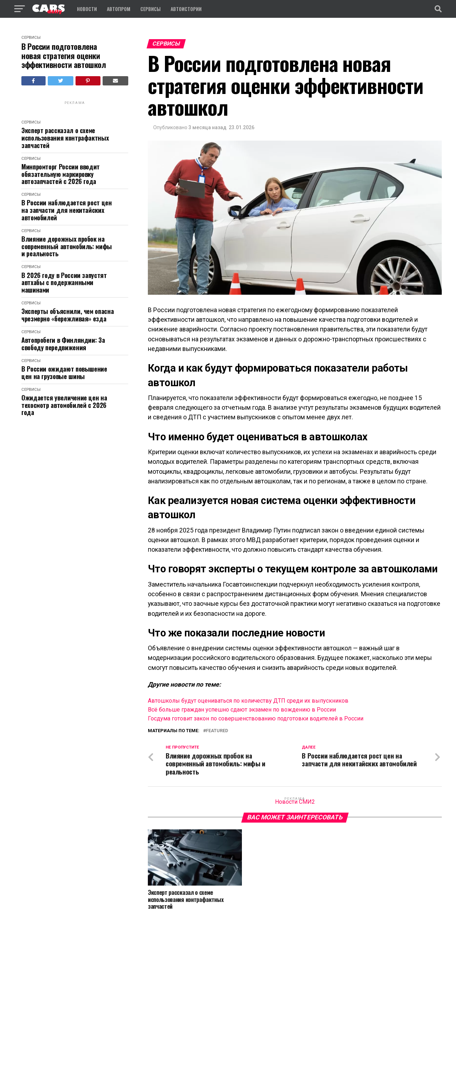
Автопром (118, 8)
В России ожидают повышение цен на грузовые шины (64, 372)
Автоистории (186, 8)
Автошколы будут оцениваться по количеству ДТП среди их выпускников (248, 700)
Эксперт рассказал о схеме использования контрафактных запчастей (65, 138)
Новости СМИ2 (295, 802)
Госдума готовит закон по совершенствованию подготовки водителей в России (255, 718)
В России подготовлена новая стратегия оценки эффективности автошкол (63, 55)
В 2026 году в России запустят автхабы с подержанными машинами (64, 283)
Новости (87, 8)
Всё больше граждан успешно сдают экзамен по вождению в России (242, 709)
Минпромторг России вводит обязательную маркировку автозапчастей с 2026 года (60, 174)
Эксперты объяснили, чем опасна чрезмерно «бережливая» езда (67, 315)
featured (217, 731)
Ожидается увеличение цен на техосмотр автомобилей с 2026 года (64, 405)
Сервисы (150, 8)
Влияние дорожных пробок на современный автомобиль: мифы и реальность (66, 246)
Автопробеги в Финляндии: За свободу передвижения (63, 343)
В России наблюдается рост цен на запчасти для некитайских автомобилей (66, 210)
